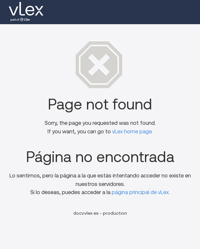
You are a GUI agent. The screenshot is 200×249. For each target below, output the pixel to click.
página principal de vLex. (141, 192)
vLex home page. (132, 131)
